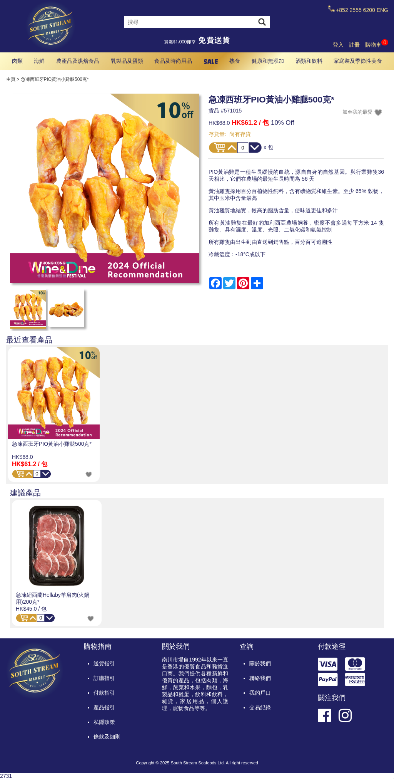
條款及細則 (106, 737)
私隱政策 (104, 722)
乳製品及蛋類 (127, 61)
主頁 (10, 79)
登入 (338, 45)
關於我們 (260, 663)
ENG (382, 10)
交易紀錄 (260, 707)
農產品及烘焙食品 (77, 61)
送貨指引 (104, 663)
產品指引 (104, 707)
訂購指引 (104, 678)
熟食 (234, 61)
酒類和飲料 (309, 61)
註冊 (354, 45)
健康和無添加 (268, 61)
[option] (54, 414)
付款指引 (104, 693)
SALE (211, 61)
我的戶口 (260, 693)
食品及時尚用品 (173, 61)
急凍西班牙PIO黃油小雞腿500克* (52, 444)
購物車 (376, 45)
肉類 (17, 61)
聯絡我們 (260, 678)
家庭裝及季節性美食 (358, 61)
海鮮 (39, 61)
